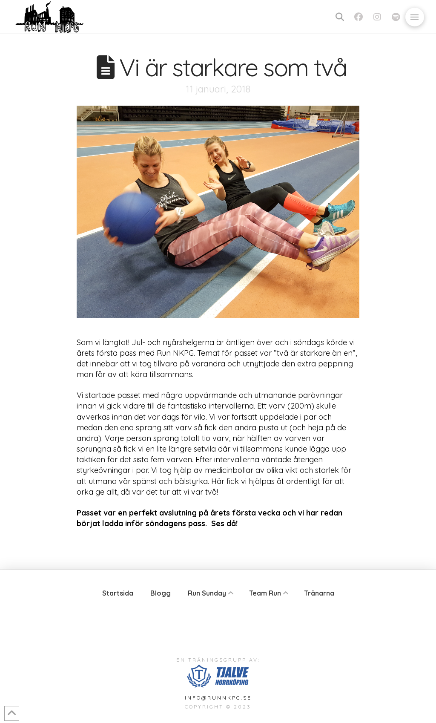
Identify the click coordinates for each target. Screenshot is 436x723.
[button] (339, 17)
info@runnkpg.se (218, 697)
